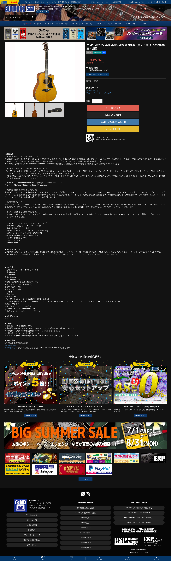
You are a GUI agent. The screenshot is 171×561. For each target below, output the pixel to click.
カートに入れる (113, 108)
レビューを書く (113, 129)
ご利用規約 (31, 530)
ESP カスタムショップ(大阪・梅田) (139, 522)
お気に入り (153, 17)
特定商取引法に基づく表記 (31, 540)
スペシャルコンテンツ (37, 505)
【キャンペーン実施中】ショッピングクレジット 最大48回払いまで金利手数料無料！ (62, 2)
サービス (33, 510)
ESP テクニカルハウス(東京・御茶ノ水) (139, 508)
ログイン (162, 17)
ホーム (14, 558)
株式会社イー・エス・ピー (139, 552)
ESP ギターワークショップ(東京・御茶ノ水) (139, 517)
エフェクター (90, 24)
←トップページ (85, 479)
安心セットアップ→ (42, 12)
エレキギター (38, 24)
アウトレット (136, 24)
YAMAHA (107, 93)
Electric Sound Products (139, 550)
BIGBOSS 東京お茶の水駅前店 (85, 508)
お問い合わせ (10, 348)
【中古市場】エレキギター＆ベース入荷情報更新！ (114, 2)
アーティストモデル (62, 24)
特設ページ (33, 500)
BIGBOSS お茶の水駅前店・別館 (85, 513)
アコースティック (77, 24)
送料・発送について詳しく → (98, 74)
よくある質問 (31, 525)
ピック (110, 24)
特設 (27, 24)
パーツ (128, 24)
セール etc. (100, 558)
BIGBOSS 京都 (85, 538)
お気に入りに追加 (113, 115)
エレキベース (49, 24)
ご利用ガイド (132, 17)
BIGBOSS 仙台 (85, 523)
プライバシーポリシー (31, 535)
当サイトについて (31, 515)
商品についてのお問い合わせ (113, 122)
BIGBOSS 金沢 (85, 528)
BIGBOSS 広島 (85, 543)
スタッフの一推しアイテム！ (39, 508)
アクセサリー (118, 24)
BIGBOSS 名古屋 (85, 533)
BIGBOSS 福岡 (85, 548)
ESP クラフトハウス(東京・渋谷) (139, 513)
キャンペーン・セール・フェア (40, 503)
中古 (145, 24)
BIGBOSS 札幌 (85, 518)
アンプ (99, 24)
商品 (43, 558)
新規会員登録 (142, 17)
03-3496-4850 (10, 345)
